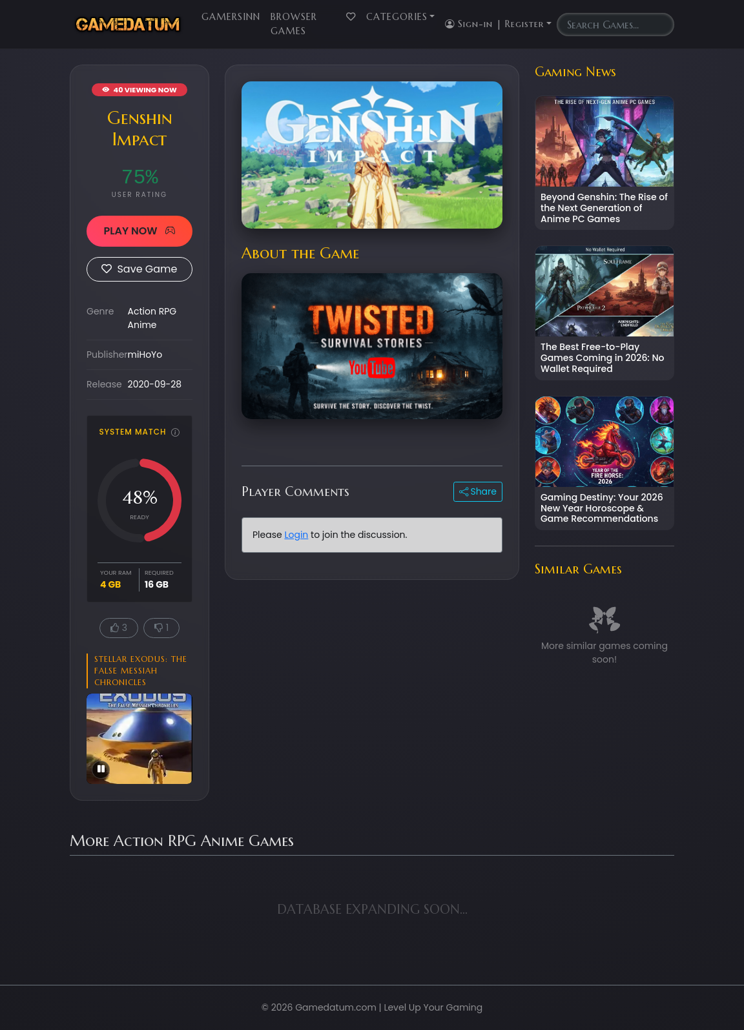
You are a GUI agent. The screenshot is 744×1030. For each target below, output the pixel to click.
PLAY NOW (139, 230)
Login (296, 534)
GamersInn (231, 17)
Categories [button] (397, 17)
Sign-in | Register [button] (494, 24)
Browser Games (294, 24)
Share (478, 491)
